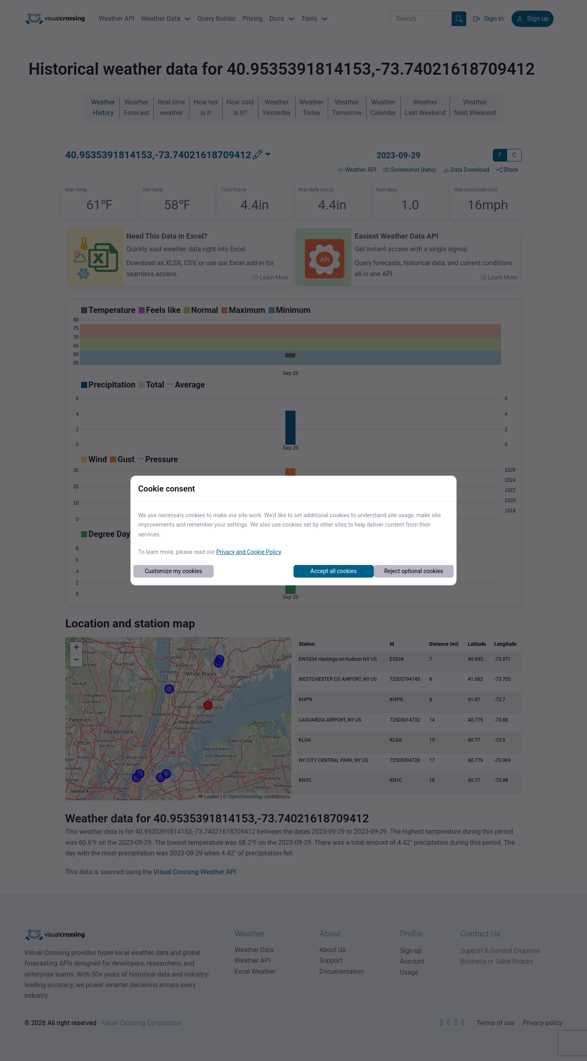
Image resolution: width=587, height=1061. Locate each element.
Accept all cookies (334, 571)
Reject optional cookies (413, 571)
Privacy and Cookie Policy (248, 552)
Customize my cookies (173, 571)
